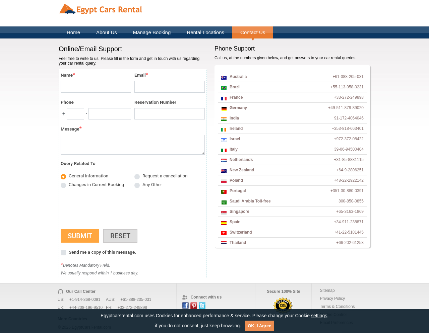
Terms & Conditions (337, 306)
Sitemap (327, 290)
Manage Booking (152, 32)
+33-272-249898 (132, 307)
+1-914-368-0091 (84, 299)
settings (319, 315)
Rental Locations (205, 32)
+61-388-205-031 (135, 299)
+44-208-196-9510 (86, 307)
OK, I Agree (259, 325)
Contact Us (252, 32)
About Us (106, 32)
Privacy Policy (332, 298)
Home (73, 32)
